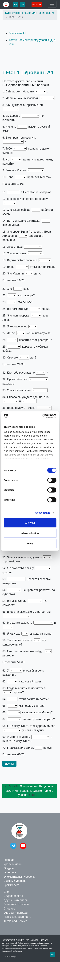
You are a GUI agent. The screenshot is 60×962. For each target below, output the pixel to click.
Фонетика (10, 872)
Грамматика (11, 885)
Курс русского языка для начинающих (29, 12)
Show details (42, 512)
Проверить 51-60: (13, 662)
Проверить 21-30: (13, 364)
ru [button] (23, 4)
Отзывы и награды (16, 912)
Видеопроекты (13, 895)
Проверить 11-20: (13, 280)
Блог (7, 891)
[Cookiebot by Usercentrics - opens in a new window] (42, 416)
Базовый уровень (15, 880)
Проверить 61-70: (13, 754)
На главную (11, 956)
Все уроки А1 (17, 33)
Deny (30, 543)
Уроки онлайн (12, 864)
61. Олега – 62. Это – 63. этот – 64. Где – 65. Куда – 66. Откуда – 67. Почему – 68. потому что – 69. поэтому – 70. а (29, 754)
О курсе (9, 868)
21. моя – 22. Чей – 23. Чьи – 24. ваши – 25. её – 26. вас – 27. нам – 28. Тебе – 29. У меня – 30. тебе (29, 364)
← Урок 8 (11, 786)
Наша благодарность (17, 916)
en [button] (15, 4)
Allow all (30, 522)
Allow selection (30, 533)
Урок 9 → (35, 794)
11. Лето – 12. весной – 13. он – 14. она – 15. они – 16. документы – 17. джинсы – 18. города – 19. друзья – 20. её (29, 280)
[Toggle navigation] (52, 4)
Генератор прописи (16, 904)
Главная (9, 859)
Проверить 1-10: (13, 183)
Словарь (9, 908)
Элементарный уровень (19, 876)
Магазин (36, 4)
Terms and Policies (15, 921)
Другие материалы (16, 900)
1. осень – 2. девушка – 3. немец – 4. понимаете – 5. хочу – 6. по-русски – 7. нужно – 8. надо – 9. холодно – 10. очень (29, 184)
